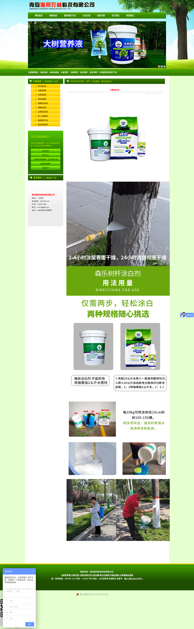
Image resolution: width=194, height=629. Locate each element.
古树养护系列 (43, 112)
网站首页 (39, 15)
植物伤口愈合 (43, 103)
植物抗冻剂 (42, 107)
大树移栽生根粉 (126, 575)
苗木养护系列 (43, 124)
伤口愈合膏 (94, 575)
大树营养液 (42, 90)
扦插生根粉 (114, 575)
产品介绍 (86, 15)
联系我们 (130, 15)
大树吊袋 (75, 575)
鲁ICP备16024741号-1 (133, 579)
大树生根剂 (42, 94)
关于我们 (115, 15)
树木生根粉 (42, 99)
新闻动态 (53, 15)
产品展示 (96, 81)
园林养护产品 (70, 15)
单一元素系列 (43, 116)
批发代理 (101, 15)
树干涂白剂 (42, 86)
